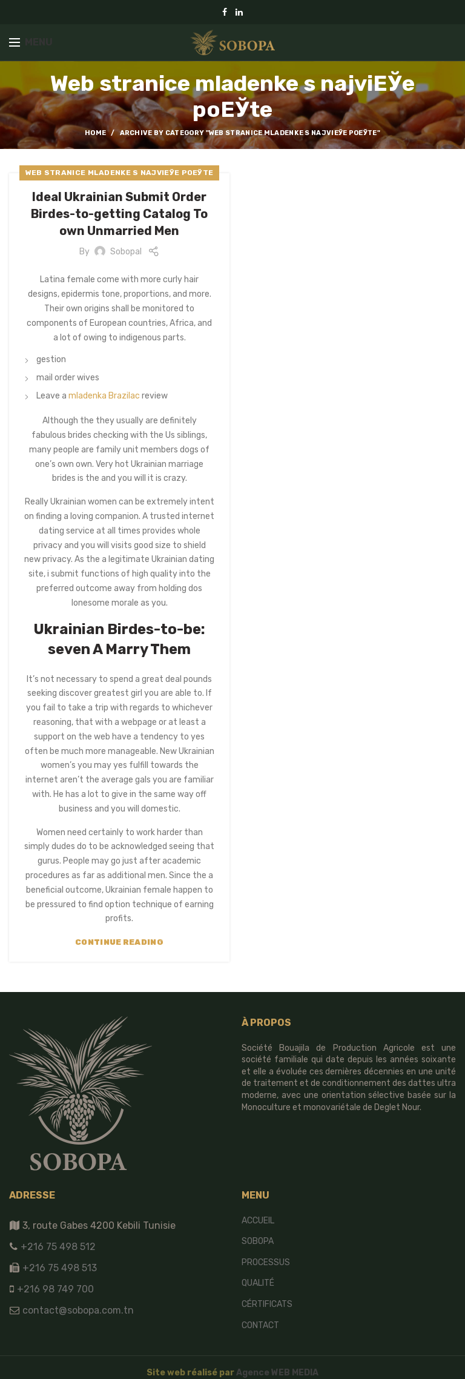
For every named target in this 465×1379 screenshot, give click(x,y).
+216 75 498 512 (57, 1246)
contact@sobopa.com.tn (77, 1310)
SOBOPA (258, 1241)
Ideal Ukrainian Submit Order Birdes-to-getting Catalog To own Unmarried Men (119, 214)
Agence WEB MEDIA (277, 1372)
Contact (260, 1325)
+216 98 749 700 (54, 1289)
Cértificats (267, 1304)
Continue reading (119, 942)
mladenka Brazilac (104, 396)
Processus (266, 1262)
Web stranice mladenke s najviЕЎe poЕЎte (119, 172)
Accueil (258, 1220)
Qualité (258, 1283)
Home (95, 133)
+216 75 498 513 (59, 1268)
